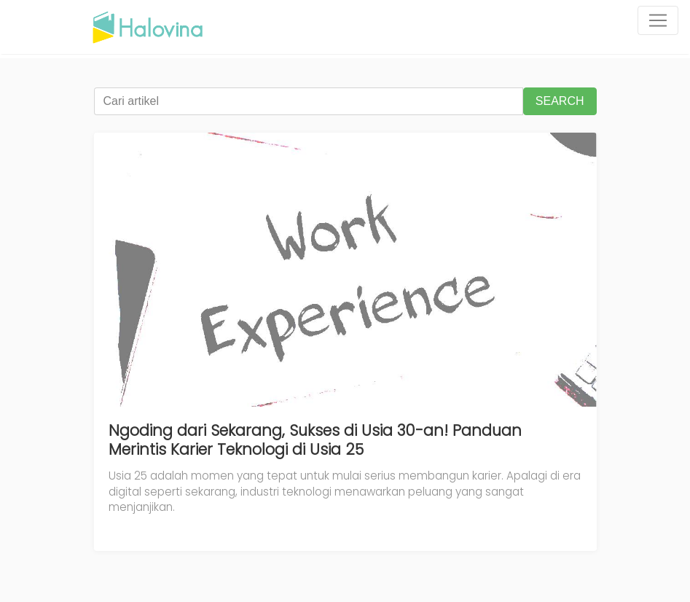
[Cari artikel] (308, 101)
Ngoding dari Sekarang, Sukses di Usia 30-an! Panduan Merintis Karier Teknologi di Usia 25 (315, 440)
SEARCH (560, 101)
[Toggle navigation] (658, 20)
